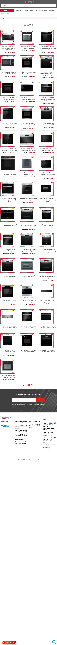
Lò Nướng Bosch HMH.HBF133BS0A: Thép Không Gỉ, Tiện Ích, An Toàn (48, 74)
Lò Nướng (21, 18)
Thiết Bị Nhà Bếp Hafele (12, 18)
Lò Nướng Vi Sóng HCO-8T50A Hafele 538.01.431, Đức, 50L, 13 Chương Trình (47, 99)
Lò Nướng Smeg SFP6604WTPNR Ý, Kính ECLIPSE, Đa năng (9, 352)
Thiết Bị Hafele (19, 10)
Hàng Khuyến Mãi (5, 13)
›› (36, 384)
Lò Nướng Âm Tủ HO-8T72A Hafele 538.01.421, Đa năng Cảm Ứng (48, 48)
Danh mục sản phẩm (5, 11)
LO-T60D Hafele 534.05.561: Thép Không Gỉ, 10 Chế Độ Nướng (9, 200)
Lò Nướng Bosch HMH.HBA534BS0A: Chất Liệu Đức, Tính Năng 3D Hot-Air (47, 276)
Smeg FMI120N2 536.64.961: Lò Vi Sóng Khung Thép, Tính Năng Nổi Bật (48, 200)
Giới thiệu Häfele (4, 421)
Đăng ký (40, 400)
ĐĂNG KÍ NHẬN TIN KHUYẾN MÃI (28, 394)
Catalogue (51, 10)
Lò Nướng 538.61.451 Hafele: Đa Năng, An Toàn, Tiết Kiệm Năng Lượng (28, 125)
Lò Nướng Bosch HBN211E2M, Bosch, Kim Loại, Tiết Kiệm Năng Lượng (48, 251)
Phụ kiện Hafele (29, 10)
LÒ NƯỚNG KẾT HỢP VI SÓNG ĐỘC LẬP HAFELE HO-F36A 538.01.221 (47, 174)
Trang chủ (3, 18)
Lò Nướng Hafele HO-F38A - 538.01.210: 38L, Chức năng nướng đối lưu (9, 48)
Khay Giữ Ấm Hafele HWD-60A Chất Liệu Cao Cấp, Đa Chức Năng (47, 302)
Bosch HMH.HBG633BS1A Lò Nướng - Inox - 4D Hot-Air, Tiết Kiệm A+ (28, 225)
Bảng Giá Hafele (43, 10)
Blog (36, 10)
